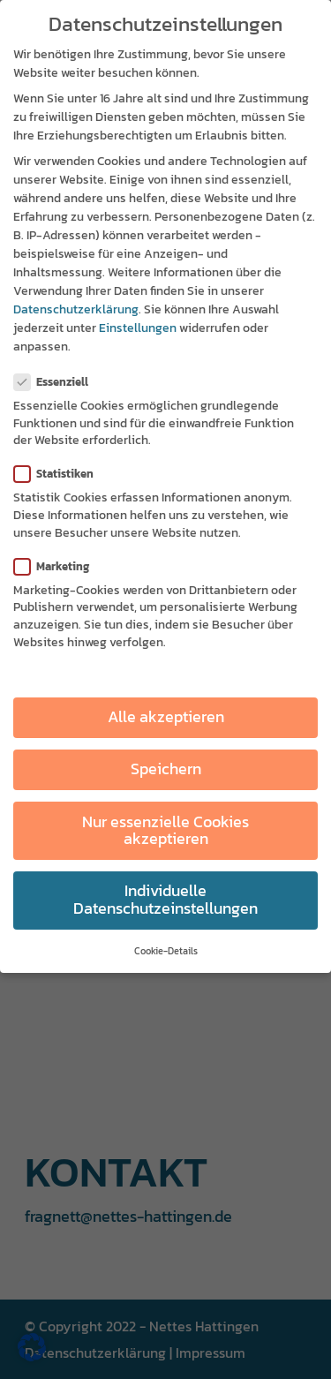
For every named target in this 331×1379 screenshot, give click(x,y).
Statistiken (61, 473)
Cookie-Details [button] (166, 951)
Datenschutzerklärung (76, 309)
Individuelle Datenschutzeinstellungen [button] (165, 899)
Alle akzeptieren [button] (166, 716)
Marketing (58, 566)
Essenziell (58, 381)
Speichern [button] (166, 768)
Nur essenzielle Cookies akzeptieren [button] (165, 830)
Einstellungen (138, 328)
